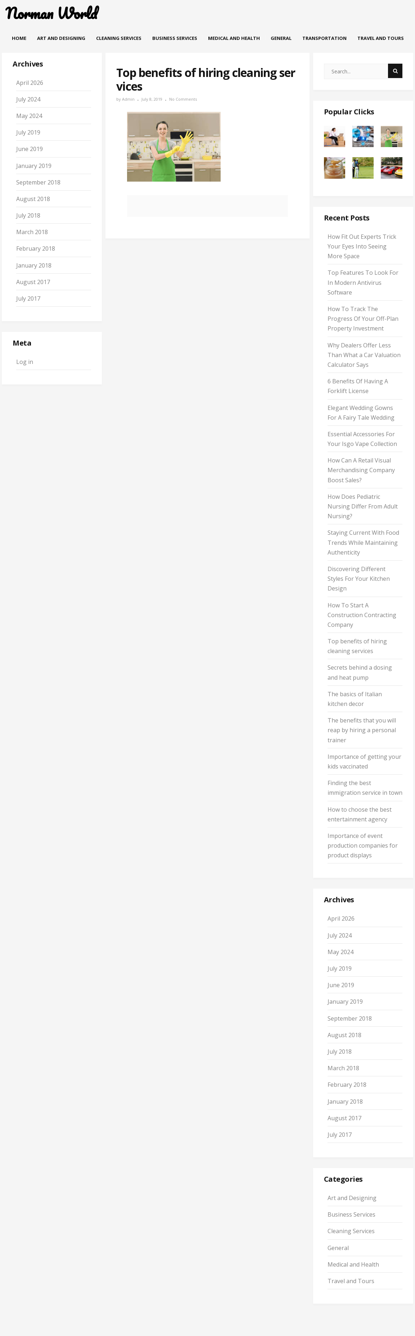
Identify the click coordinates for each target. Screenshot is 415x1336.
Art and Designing (61, 38)
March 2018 (32, 232)
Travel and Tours (380, 38)
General (281, 38)
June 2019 (29, 149)
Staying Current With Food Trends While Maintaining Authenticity (363, 542)
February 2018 (35, 248)
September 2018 (38, 182)
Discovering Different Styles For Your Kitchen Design (359, 578)
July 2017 (28, 298)
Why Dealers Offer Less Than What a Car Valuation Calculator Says (364, 355)
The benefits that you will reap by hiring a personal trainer (362, 730)
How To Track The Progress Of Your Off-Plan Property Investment (363, 318)
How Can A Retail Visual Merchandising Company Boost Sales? (361, 470)
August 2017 (33, 282)
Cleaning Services (118, 38)
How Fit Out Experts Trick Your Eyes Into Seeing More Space (362, 246)
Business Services (174, 38)
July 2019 (28, 132)
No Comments (183, 99)
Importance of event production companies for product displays (363, 845)
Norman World (51, 13)
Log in (24, 362)
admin (128, 99)
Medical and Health (234, 38)
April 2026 (29, 83)
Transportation (324, 38)
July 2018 (28, 215)
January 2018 (33, 265)
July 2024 (28, 99)
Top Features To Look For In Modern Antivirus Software (363, 282)
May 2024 (29, 116)
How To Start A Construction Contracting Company (362, 615)
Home (19, 38)
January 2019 (33, 166)
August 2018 (33, 199)
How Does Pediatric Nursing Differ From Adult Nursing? (363, 506)
